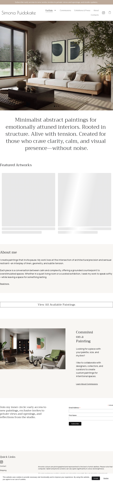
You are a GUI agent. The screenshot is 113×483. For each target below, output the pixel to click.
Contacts (95, 15)
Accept (96, 478)
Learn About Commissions (87, 384)
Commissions (65, 10)
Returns (3, 466)
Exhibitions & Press (82, 10)
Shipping (3, 462)
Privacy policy (5, 471)
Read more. (4, 284)
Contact (3, 458)
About (96, 10)
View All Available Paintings (56, 304)
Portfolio (49, 10)
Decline (106, 478)
